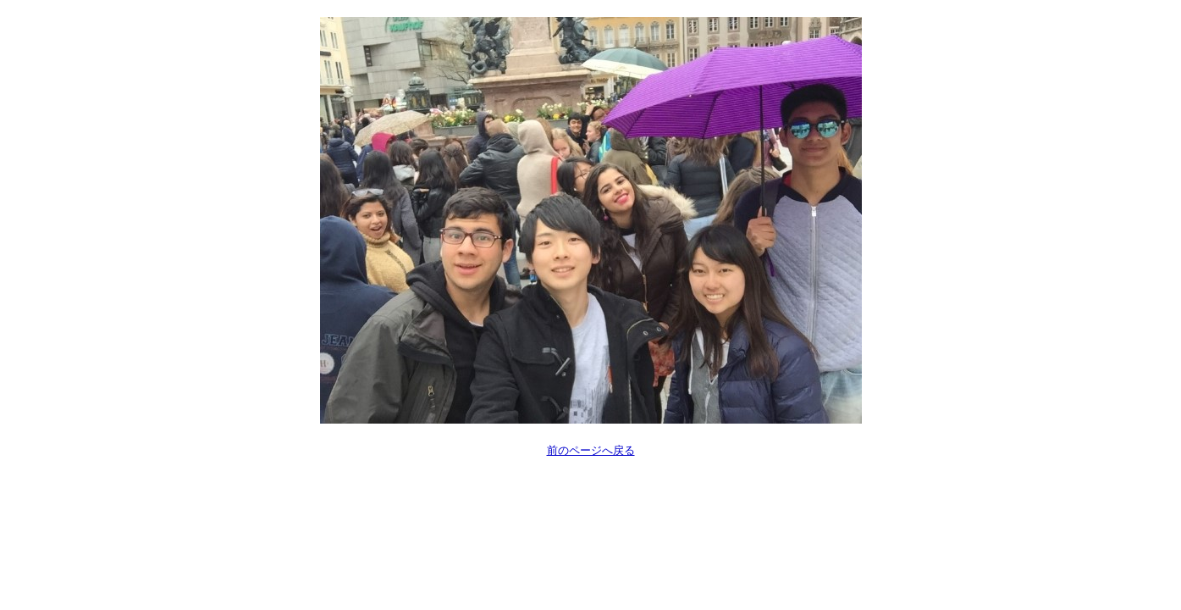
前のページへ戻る (591, 450)
